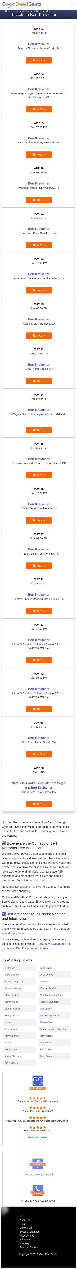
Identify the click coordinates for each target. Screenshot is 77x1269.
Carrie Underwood (13, 988)
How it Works (27, 1235)
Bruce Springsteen (14, 981)
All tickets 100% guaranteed (38, 1174)
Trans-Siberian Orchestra (53, 1029)
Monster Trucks (48, 988)
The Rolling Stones (50, 1015)
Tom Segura (46, 1042)
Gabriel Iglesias (12, 1008)
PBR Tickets (46, 1049)
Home (8, 11)
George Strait (11, 1015)
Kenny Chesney (12, 1056)
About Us (25, 1220)
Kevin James (11, 1063)
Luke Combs (46, 974)
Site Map (24, 1243)
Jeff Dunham (10, 1029)
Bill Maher (9, 968)
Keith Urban (10, 1049)
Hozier (7, 1022)
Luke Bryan (46, 968)
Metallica (44, 981)
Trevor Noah (46, 1036)
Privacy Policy (27, 1239)
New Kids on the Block (51, 995)
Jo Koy (8, 1042)
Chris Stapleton (12, 995)
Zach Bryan (46, 1056)
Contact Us (26, 1227)
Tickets (38, 60)
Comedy (29, 11)
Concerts (18, 11)
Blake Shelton (11, 974)
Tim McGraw (46, 1022)
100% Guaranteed (30, 1231)
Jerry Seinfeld (11, 1036)
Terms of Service (29, 1247)
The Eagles (46, 1008)
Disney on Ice (11, 1001)
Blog (22, 1224)
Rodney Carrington (49, 1001)
